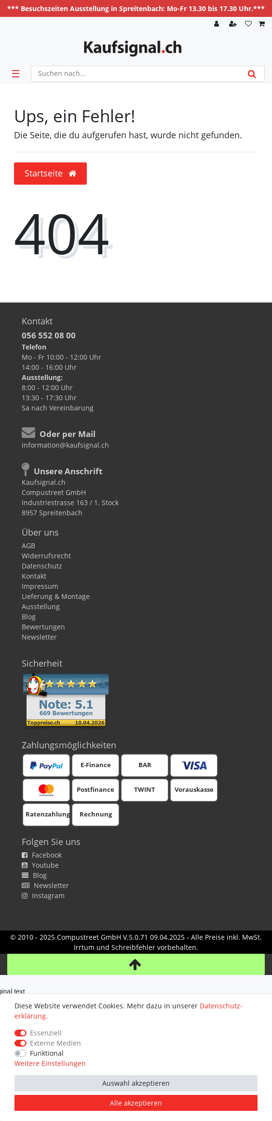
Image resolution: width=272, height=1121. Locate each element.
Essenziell (46, 1032)
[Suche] (252, 73)
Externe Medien (55, 1043)
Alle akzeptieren (136, 1102)
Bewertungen (43, 626)
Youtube (40, 865)
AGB (28, 545)
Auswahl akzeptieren (136, 1083)
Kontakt (34, 576)
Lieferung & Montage (56, 596)
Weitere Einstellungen (50, 1063)
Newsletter (39, 636)
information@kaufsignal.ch (65, 445)
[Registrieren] (234, 24)
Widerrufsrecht (46, 555)
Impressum (40, 586)
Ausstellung (41, 606)
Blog (29, 616)
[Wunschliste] (248, 24)
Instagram (43, 895)
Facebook (42, 854)
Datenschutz (42, 565)
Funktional (47, 1053)
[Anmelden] (217, 24)
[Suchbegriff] (135, 73)
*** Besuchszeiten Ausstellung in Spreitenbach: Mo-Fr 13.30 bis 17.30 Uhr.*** (136, 8)
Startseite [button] (50, 173)
